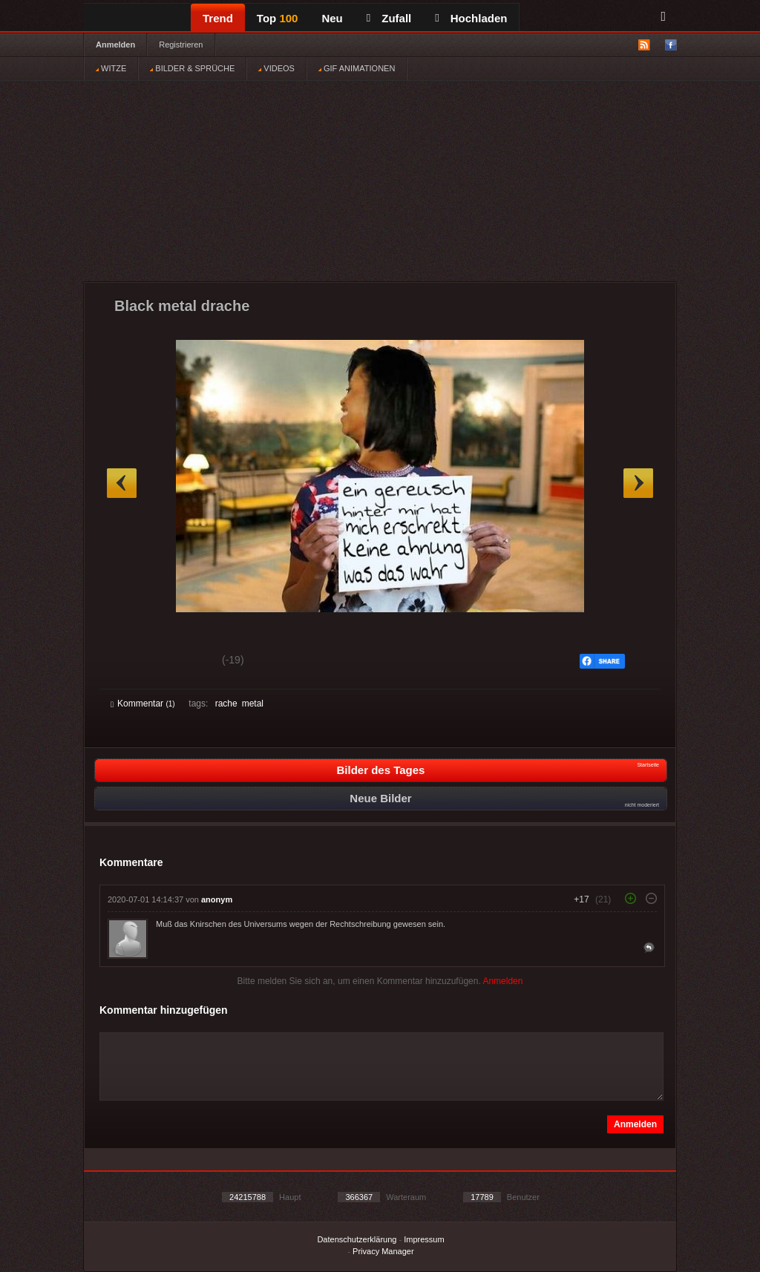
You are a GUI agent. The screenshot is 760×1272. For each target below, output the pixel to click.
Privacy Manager (383, 1251)
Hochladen (471, 18)
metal (252, 703)
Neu (331, 18)
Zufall (389, 18)
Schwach (183, 662)
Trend (218, 18)
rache (226, 703)
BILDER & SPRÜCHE (192, 68)
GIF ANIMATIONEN (356, 68)
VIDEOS (276, 68)
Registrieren (181, 44)
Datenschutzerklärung (356, 1239)
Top (277, 18)
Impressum (424, 1239)
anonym (216, 899)
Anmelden (115, 44)
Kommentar (143, 703)
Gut (127, 662)
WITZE (111, 68)
